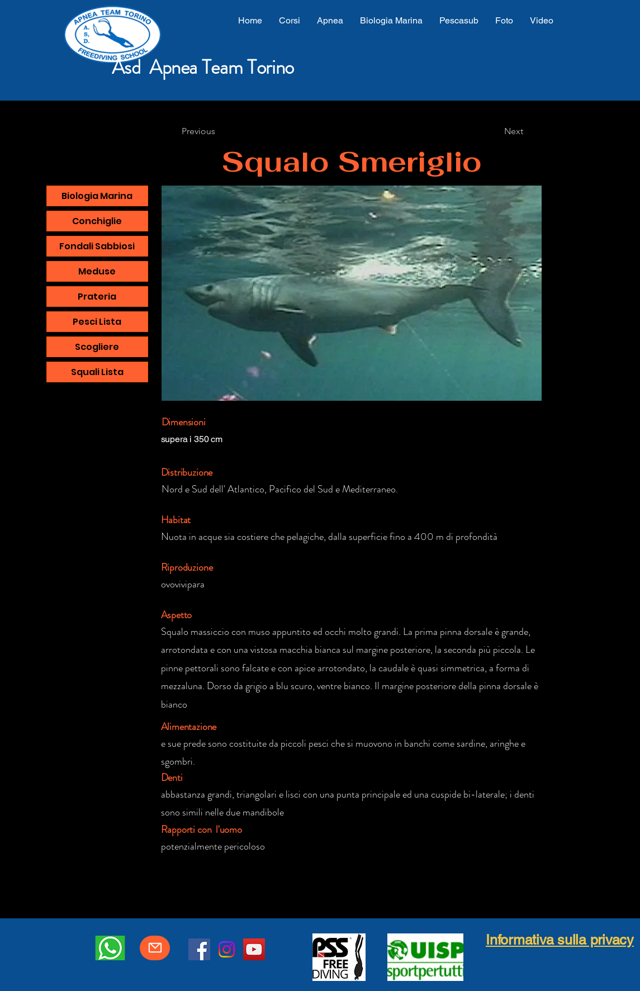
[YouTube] (254, 949)
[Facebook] (199, 949)
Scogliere (97, 346)
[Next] (514, 131)
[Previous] (198, 131)
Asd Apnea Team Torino (203, 67)
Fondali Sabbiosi (97, 246)
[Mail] (155, 948)
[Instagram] (227, 949)
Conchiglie (97, 221)
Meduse (97, 271)
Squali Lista (97, 372)
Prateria (97, 296)
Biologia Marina (96, 195)
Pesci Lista (97, 321)
